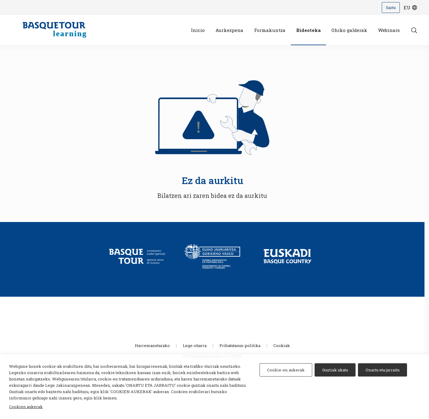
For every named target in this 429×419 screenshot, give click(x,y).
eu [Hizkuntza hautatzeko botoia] (411, 8)
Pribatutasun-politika (239, 345)
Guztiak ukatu (335, 370)
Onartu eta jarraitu (382, 370)
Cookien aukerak (26, 406)
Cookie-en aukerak (286, 370)
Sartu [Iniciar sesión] (391, 7)
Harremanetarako (152, 345)
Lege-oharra (195, 345)
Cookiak (281, 345)
